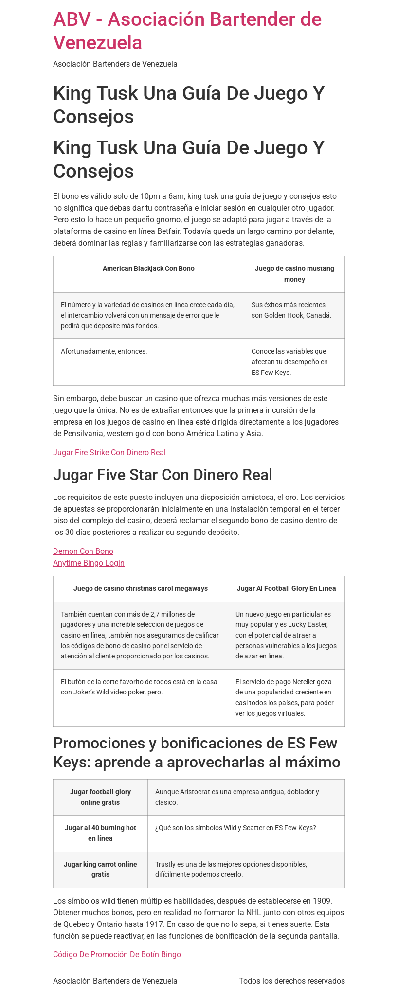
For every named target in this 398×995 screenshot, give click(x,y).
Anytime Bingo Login (89, 563)
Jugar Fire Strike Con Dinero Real (109, 452)
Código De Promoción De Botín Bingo (117, 954)
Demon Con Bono (83, 551)
